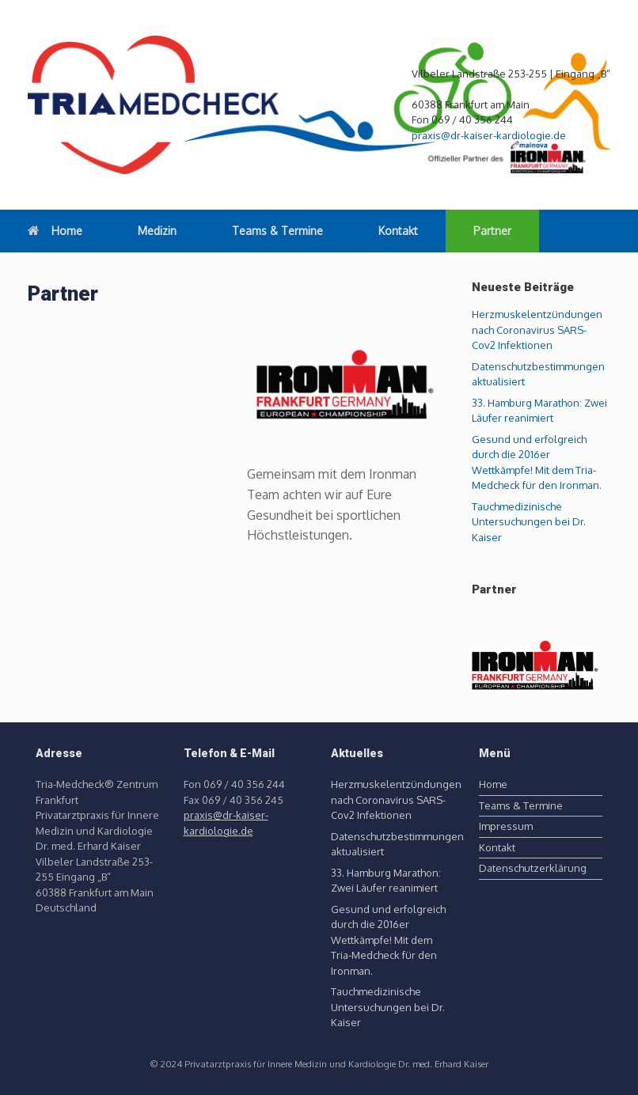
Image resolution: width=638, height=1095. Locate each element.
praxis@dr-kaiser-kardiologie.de (489, 135)
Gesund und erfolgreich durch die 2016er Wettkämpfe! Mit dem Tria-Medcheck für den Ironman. (388, 940)
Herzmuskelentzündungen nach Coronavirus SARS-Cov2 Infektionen (537, 329)
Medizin (157, 230)
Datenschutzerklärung (533, 868)
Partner (492, 230)
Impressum (506, 826)
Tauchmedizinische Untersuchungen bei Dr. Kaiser (529, 522)
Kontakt (398, 230)
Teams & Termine (277, 230)
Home (55, 230)
